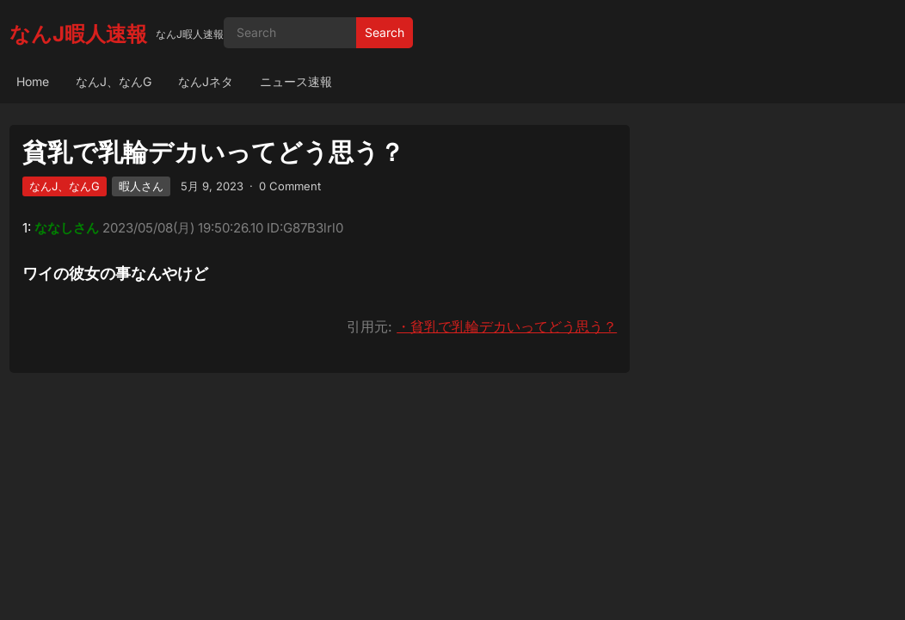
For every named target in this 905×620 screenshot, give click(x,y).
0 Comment (290, 186)
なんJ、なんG (113, 81)
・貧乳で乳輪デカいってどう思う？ (507, 326)
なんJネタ (205, 81)
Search (384, 32)
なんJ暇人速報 (78, 34)
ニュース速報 (296, 81)
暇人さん (141, 186)
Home (32, 81)
